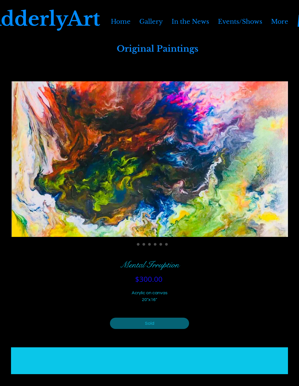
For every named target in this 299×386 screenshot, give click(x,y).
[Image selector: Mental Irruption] (132, 244)
